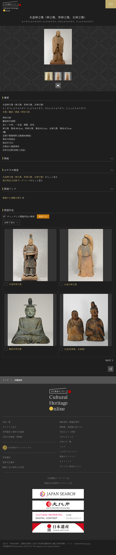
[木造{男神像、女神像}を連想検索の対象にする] (61, 349)
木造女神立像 (70, 284)
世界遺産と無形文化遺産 (13, 431)
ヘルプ (62, 446)
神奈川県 (25, 111)
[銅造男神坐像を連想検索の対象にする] (5, 348)
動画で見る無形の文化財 (13, 467)
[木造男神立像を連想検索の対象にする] (5, 284)
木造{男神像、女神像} (74, 349)
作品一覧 (6, 421)
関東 (17, 111)
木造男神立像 (15, 284)
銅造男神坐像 (15, 348)
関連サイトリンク (67, 456)
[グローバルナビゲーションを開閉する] (110, 4)
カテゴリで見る (9, 426)
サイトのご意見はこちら (70, 466)
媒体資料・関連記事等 (69, 421)
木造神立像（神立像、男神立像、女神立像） (24, 176)
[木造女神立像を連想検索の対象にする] (61, 284)
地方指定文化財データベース (16, 180)
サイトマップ (65, 461)
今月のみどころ (66, 436)
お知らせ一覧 (65, 441)
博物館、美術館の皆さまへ (71, 426)
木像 (5, 111)
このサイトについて (68, 451)
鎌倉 (11, 111)
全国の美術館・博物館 (12, 436)
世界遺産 (6, 457)
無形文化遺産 (8, 462)
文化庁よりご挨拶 (67, 431)
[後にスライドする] (109, 360)
